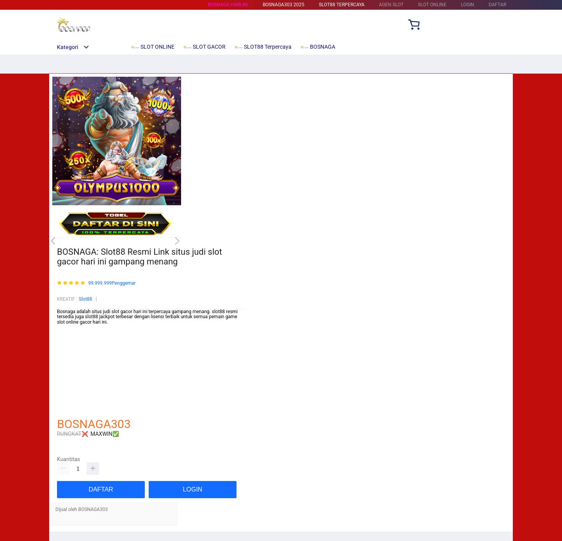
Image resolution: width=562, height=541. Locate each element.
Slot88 (85, 299)
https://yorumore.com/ (80, 392)
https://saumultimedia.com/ (86, 386)
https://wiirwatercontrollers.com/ (91, 338)
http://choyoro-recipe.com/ (85, 408)
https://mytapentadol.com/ (85, 354)
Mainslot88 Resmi (75, 370)
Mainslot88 (68, 360)
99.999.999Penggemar (112, 283)
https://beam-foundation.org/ (87, 343)
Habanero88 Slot (74, 365)
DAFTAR (497, 4)
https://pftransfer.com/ (81, 376)
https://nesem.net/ (76, 397)
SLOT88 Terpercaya (342, 4)
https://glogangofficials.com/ (87, 333)
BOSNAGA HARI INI (228, 4)
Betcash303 (69, 349)
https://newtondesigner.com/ (87, 402)
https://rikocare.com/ (79, 327)
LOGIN (467, 4)
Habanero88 (70, 381)
